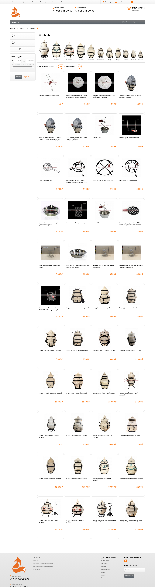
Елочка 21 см (97, 138)
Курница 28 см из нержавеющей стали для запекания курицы (77, 266)
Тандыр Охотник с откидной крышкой (104, 350)
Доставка (25, 2)
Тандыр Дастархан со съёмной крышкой (102, 479)
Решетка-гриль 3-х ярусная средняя (76, 223)
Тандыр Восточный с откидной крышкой (75, 521)
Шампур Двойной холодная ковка (49, 95)
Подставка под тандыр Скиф (128, 180)
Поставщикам (44, 2)
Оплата (34, 2)
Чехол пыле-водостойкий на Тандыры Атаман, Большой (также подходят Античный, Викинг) (50, 139)
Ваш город (107, 2)
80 (79, 66)
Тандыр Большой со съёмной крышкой (50, 393)
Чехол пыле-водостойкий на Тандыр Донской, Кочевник (130, 96)
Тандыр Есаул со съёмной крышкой (130, 350)
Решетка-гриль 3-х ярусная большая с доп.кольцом (104, 266)
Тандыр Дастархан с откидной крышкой (131, 478)
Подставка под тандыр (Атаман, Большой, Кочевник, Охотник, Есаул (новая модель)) (76, 181)
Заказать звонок (58, 8)
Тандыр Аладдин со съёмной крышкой (104, 521)
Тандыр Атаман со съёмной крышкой (50, 478)
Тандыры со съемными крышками (43, 563)
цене (61, 66)
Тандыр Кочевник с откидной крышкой (104, 308)
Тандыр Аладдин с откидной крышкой (130, 521)
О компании (15, 2)
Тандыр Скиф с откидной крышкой (129, 435)
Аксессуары (36, 569)
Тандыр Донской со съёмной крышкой (130, 308)
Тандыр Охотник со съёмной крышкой (77, 350)
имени (52, 66)
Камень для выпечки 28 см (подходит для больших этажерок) (104, 96)
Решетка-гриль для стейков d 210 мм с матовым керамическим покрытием (131, 224)
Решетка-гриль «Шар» (45, 180)
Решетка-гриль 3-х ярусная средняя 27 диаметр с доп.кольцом (131, 266)
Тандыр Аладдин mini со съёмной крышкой (49, 436)
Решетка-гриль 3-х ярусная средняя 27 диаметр (50, 266)
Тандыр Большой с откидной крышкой (104, 393)
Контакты (64, 2)
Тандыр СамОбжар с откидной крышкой (128, 394)
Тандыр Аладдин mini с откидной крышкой (102, 436)
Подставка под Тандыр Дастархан (103, 180)
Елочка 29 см (97, 223)
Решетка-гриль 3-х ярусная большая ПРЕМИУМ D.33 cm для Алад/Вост (50, 309)
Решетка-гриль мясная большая (129, 138)
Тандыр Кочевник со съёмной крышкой (77, 308)
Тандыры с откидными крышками (43, 566)
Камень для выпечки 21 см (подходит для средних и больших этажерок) (77, 96)
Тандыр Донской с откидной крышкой (50, 350)
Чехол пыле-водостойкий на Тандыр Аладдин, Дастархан (76, 138)
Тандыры (15, 22)
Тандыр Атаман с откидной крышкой (77, 478)
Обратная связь (80, 8)
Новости (55, 2)
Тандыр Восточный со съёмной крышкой (48, 521)
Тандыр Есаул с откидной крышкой (76, 393)
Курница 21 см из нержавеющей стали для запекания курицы (50, 224)
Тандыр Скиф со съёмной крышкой (76, 435)
